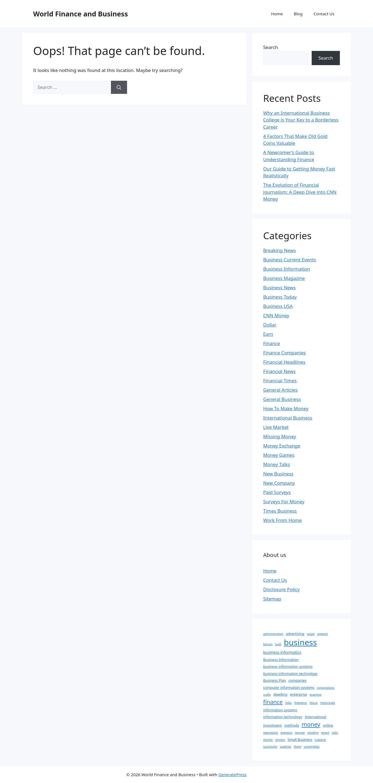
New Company (279, 483)
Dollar (269, 325)
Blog (298, 13)
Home (277, 13)
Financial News (279, 371)
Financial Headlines (284, 362)
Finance (271, 343)
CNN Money (276, 315)
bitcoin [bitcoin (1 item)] (267, 644)
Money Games (278, 455)
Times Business (280, 511)
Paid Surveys (277, 492)
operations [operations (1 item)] (270, 733)
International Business (287, 418)
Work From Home (282, 520)
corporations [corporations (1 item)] (325, 688)
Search (270, 47)
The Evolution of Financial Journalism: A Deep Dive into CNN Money (300, 192)
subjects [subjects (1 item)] (320, 740)
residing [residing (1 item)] (313, 733)
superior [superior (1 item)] (285, 747)
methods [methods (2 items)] (291, 725)
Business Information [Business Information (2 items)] (281, 659)
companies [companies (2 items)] (297, 680)
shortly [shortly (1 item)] (268, 740)
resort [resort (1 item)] (325, 733)
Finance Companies (284, 352)
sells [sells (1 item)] (335, 733)
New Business (278, 473)
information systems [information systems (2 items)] (280, 709)
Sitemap (272, 599)
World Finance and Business (80, 13)
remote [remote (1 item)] (300, 733)
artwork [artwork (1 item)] (322, 634)
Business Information (286, 269)
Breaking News (279, 250)
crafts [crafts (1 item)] (267, 695)
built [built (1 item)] (278, 644)
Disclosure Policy (281, 589)
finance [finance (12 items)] (273, 702)
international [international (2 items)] (315, 716)
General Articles (280, 390)
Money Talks (276, 464)
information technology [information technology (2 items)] (282, 716)
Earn (268, 334)
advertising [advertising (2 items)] (295, 633)
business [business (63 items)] (300, 642)
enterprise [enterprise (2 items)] (298, 694)
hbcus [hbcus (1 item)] (313, 703)
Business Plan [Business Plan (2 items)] (274, 680)
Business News (279, 287)
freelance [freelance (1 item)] (300, 703)
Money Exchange (281, 446)
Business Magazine (284, 278)
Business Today (280, 297)
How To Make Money (285, 408)
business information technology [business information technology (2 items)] (290, 673)
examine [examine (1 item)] (316, 695)
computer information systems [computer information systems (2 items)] (288, 687)
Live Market (276, 427)
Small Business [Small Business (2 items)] (300, 739)
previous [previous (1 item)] (286, 733)
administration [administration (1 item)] (273, 634)
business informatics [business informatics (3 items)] (282, 652)
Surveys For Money (284, 501)
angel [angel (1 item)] (311, 634)
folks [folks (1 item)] (288, 703)
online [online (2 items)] (328, 725)
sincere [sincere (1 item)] (280, 740)
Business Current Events (289, 259)
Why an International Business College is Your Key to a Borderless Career (300, 120)
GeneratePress (232, 774)
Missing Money (279, 436)
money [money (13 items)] (311, 724)
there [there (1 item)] (297, 747)
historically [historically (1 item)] (327, 703)
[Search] (119, 87)
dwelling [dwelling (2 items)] (280, 694)
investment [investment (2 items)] (272, 725)
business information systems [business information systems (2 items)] (287, 666)
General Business (282, 399)
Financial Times (280, 380)
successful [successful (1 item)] (270, 747)
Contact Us (324, 13)
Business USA (278, 306)
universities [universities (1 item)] (311, 747)
